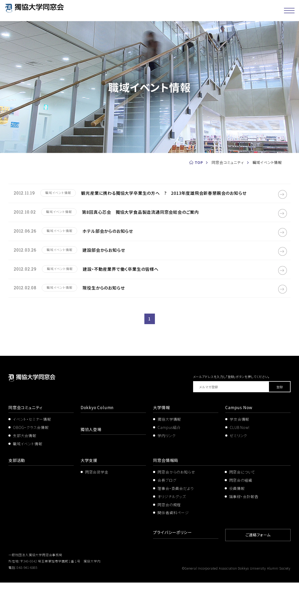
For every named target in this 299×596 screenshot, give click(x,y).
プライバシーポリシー (173, 546)
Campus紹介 (169, 441)
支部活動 (17, 474)
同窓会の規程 (169, 519)
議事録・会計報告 (243, 510)
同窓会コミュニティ (26, 422)
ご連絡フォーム (258, 548)
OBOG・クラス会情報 (31, 441)
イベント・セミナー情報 (32, 433)
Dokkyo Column (98, 422)
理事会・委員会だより (176, 502)
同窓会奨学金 (97, 486)
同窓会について (242, 486)
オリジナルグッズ (172, 510)
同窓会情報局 (166, 474)
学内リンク (166, 450)
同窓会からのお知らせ (176, 486)
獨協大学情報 (169, 433)
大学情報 (162, 422)
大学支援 (89, 474)
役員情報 (237, 502)
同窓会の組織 (240, 494)
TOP (199, 162)
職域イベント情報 (27, 458)
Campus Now (239, 422)
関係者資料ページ (173, 527)
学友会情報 (239, 433)
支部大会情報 (24, 450)
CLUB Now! (239, 441)
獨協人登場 (92, 444)
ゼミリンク (238, 450)
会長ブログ (167, 494)
